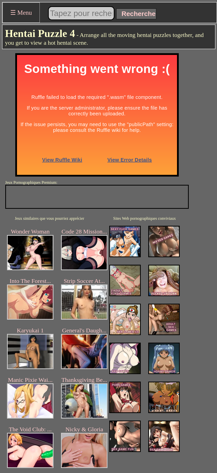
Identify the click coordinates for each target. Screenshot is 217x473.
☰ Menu (21, 12)
